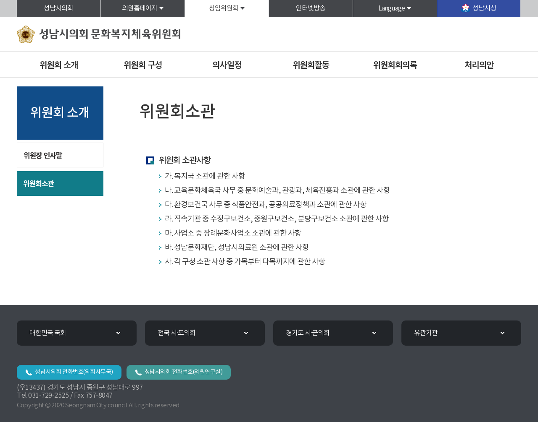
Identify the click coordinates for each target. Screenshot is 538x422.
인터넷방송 (310, 8)
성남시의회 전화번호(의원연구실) (184, 372)
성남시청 (484, 8)
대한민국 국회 (47, 333)
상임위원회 (223, 8)
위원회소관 (38, 183)
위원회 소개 (59, 64)
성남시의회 (58, 8)
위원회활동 (311, 64)
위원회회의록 (395, 64)
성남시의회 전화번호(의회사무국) (74, 372)
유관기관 (426, 333)
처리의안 (479, 64)
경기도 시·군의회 (308, 333)
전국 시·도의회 (176, 333)
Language (391, 8)
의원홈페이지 (139, 8)
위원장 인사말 (43, 155)
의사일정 (227, 64)
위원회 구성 (143, 64)
